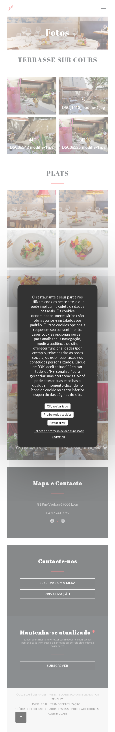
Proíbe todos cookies (57, 414)
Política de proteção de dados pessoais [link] (59, 431)
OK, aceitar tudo (57, 406)
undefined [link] (58, 437)
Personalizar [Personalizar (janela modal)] (57, 422)
